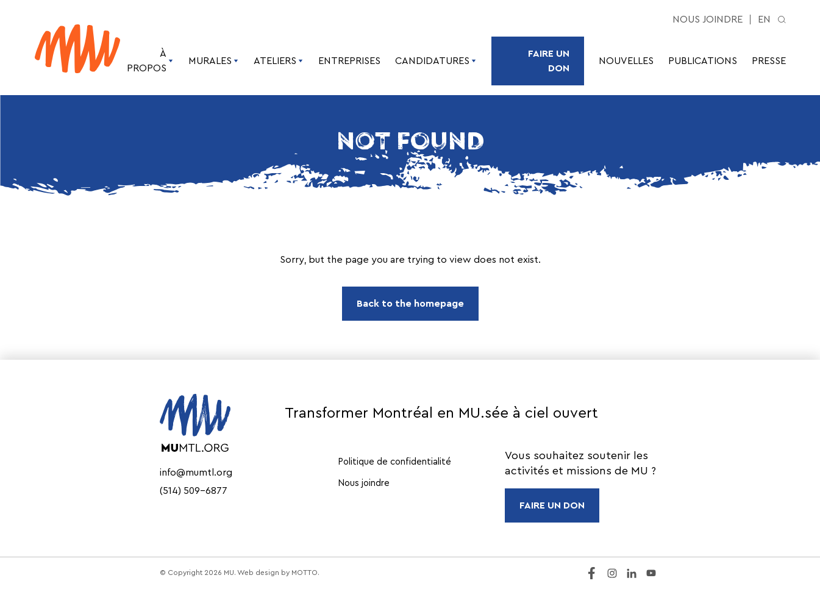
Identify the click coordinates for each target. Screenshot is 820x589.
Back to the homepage (410, 304)
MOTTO (304, 572)
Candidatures (436, 61)
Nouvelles (626, 61)
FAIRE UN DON (552, 505)
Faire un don (548, 61)
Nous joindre (707, 19)
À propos (150, 61)
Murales (213, 61)
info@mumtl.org (196, 472)
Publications (702, 61)
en (764, 19)
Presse (769, 61)
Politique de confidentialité (394, 461)
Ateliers (279, 61)
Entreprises (349, 61)
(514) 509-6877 (193, 491)
